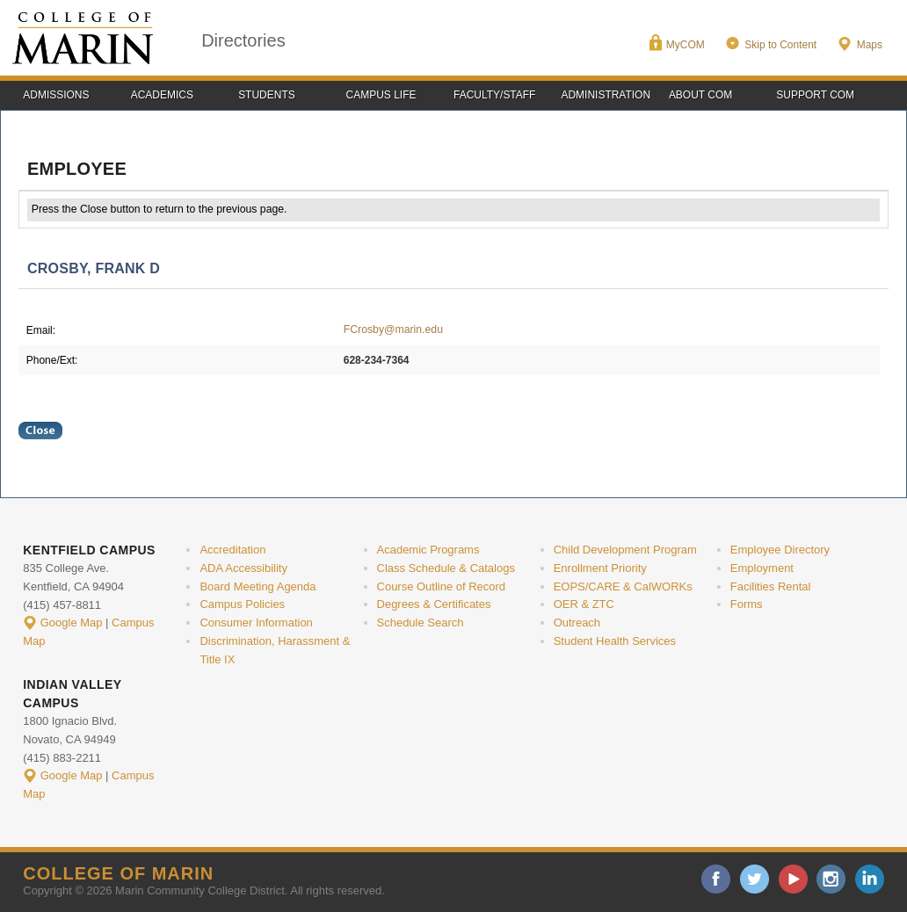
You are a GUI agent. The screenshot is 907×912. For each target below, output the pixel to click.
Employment (762, 568)
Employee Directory (780, 549)
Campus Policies (242, 604)
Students (266, 95)
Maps (869, 45)
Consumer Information (256, 622)
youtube (793, 879)
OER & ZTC (584, 604)
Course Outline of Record (441, 586)
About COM (700, 95)
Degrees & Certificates (434, 604)
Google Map (71, 622)
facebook (715, 879)
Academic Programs (428, 549)
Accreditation (232, 549)
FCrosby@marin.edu (393, 329)
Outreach (577, 622)
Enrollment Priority (600, 568)
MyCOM (685, 45)
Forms (746, 604)
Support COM (815, 95)
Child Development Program (625, 549)
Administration (605, 95)
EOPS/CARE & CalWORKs (623, 586)
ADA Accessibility (243, 568)
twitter (754, 879)
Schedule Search (420, 622)
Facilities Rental (770, 586)
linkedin (869, 879)
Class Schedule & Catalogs (446, 568)
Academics (162, 95)
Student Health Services (615, 641)
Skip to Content (780, 45)
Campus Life (381, 95)
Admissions (56, 95)
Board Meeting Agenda (258, 586)
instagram (830, 879)
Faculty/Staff (494, 95)
